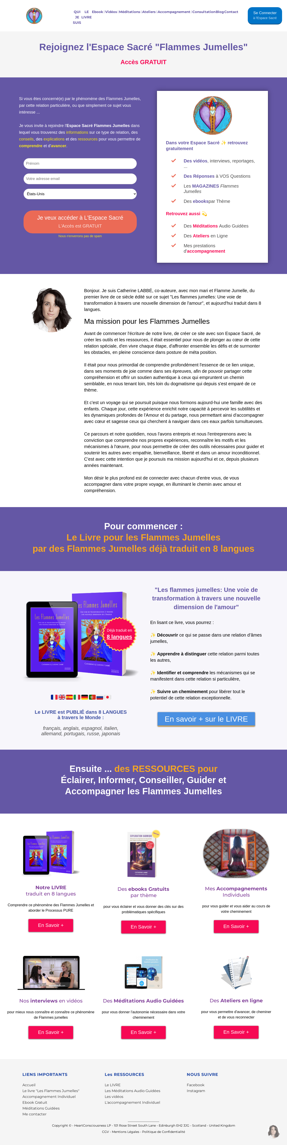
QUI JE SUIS (77, 17)
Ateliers (149, 12)
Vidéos (112, 12)
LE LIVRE (86, 14)
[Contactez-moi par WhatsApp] (273, 1131)
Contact (231, 12)
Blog (220, 12)
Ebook (98, 12)
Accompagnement (175, 12)
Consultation (203, 12)
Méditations (130, 12)
